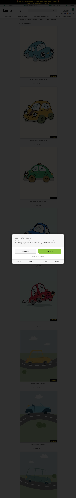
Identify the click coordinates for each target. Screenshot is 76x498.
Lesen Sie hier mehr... (43, 244)
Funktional (44, 261)
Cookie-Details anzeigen (38, 256)
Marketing (31, 261)
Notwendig (18, 261)
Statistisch (57, 261)
